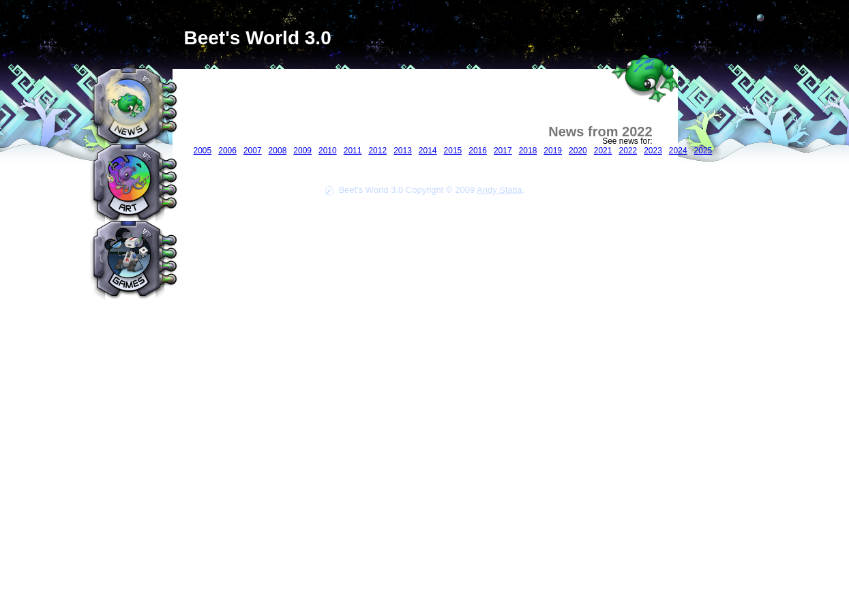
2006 (227, 150)
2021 (603, 150)
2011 (353, 150)
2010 (327, 150)
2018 (528, 150)
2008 (278, 150)
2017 (503, 150)
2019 (552, 150)
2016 (477, 150)
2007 (252, 150)
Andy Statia (499, 190)
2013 (402, 150)
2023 (653, 150)
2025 (703, 150)
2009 (302, 150)
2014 (428, 150)
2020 (578, 150)
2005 (203, 150)
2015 (453, 150)
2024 (678, 150)
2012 (377, 150)
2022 (628, 150)
